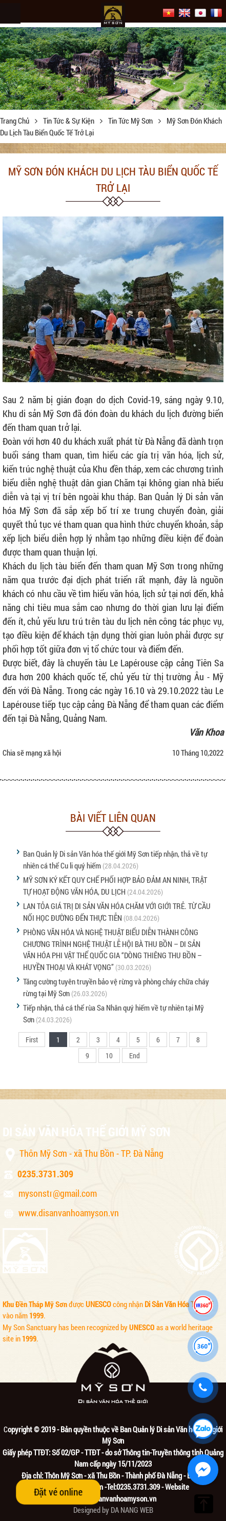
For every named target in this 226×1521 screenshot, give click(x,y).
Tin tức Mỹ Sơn (131, 120)
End (134, 1055)
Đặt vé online (58, 1492)
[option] (113, 65)
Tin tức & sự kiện (69, 120)
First (32, 1039)
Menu (10, 13)
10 (109, 1055)
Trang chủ (15, 120)
